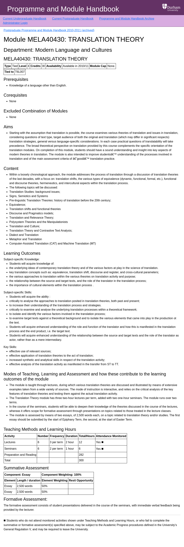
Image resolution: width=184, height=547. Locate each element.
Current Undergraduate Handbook (24, 18)
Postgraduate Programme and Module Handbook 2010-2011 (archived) (49, 30)
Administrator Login (15, 22)
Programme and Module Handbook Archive (126, 18)
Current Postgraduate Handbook (72, 18)
